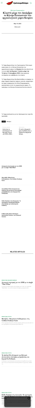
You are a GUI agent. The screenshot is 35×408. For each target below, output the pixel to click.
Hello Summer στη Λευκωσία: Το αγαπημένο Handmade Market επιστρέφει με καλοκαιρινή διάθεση (11, 203)
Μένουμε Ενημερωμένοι (18, 10)
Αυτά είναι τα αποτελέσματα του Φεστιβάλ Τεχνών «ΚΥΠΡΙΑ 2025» (7, 131)
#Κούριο (9, 121)
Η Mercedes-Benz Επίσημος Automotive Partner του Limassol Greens (11, 215)
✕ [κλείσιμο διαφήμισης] (28, 398)
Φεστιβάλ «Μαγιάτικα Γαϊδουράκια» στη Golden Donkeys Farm (12, 179)
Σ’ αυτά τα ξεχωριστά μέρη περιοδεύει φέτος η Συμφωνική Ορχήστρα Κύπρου (25, 131)
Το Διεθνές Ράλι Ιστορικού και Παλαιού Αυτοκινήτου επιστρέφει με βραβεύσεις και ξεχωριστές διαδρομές (12, 191)
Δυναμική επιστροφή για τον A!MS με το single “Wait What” (12, 166)
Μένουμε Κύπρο (7, 316)
